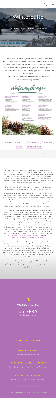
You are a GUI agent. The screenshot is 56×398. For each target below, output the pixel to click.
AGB (45, 392)
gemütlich (19, 142)
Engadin (7, 142)
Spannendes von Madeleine (27, 355)
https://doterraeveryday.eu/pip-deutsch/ (26, 235)
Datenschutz (38, 392)
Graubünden (34, 142)
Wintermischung (34, 147)
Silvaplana (48, 142)
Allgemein (43, 28)
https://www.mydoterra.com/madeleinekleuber (28, 237)
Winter (19, 147)
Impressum (29, 392)
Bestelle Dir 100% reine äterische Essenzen (28, 367)
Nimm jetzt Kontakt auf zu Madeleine (28, 380)
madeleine (15, 28)
